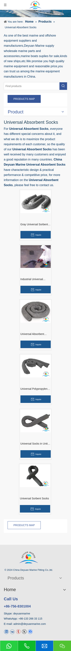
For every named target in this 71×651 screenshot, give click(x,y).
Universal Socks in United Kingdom (35, 443)
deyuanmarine (21, 613)
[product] (35, 13)
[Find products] (31, 86)
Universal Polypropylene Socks (34, 389)
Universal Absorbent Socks (32, 334)
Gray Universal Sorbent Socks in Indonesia (34, 224)
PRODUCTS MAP (24, 98)
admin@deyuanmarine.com (29, 623)
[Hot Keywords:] (63, 86)
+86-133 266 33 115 (30, 618)
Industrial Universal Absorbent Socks (31, 279)
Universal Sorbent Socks (34, 498)
